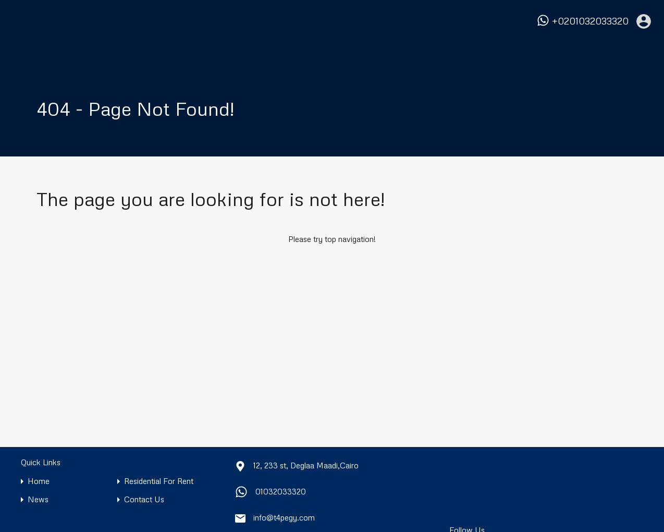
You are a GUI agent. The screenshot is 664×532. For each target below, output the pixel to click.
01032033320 (280, 491)
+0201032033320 (590, 21)
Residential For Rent (158, 481)
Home (39, 481)
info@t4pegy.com (284, 517)
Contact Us (144, 499)
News (38, 499)
